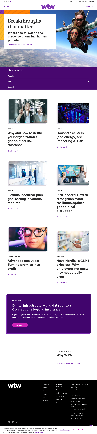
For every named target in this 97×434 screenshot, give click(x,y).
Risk (44, 391)
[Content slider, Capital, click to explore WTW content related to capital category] (48, 87)
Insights (45, 400)
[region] (48, 430)
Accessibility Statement (78, 390)
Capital (45, 394)
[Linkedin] (13, 422)
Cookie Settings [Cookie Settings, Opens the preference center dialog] (65, 429)
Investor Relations (81, 1)
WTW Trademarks (76, 418)
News (71, 1)
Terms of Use (74, 387)
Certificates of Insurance (78, 398)
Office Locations (61, 393)
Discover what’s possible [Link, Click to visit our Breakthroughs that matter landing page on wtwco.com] (20, 44)
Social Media (60, 396)
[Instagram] (17, 422)
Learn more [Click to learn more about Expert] (20, 325)
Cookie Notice (75, 393)
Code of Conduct (76, 401)
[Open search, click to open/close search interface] (89, 6)
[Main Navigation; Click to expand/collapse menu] (7, 6)
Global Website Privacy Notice (79, 384)
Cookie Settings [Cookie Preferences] (75, 395)
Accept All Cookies (78, 429)
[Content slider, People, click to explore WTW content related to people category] (48, 76)
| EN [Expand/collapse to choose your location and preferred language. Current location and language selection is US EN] (7, 1)
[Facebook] (9, 422)
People (45, 387)
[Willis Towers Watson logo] (15, 385)
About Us (46, 384)
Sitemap (59, 403)
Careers (91, 1)
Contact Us (60, 399)
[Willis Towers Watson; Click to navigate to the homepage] (48, 6)
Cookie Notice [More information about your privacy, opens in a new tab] (39, 432)
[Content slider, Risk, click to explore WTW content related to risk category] (48, 81)
